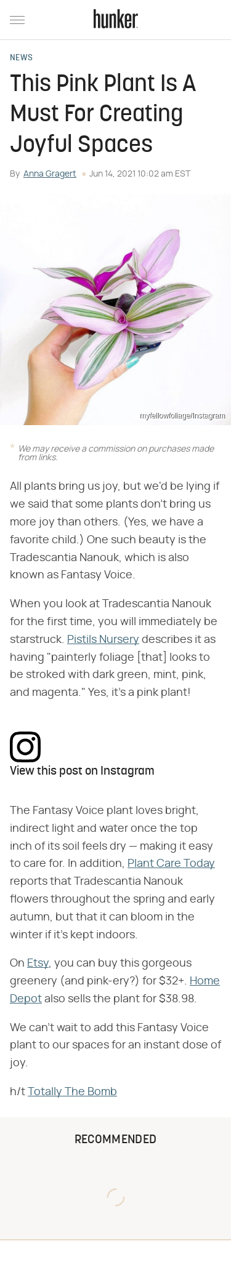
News (21, 58)
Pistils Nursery (103, 639)
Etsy (38, 963)
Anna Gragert (49, 174)
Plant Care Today (171, 863)
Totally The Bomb (72, 1092)
